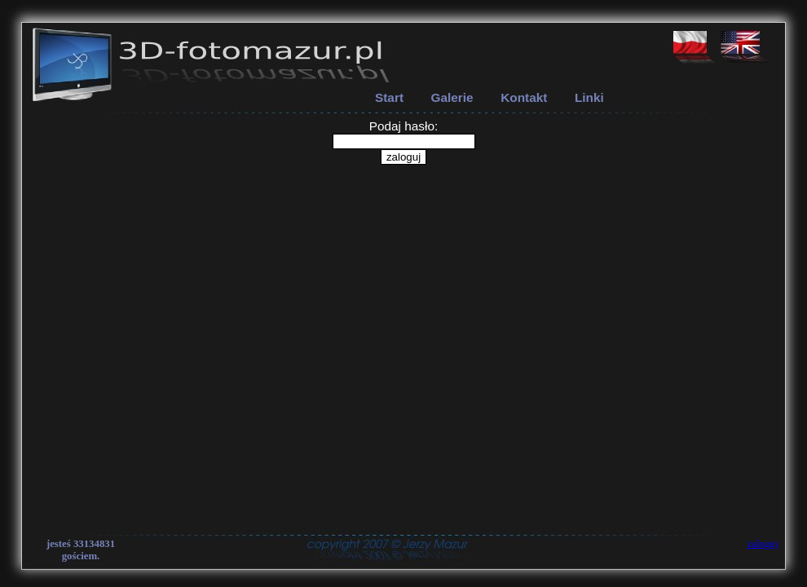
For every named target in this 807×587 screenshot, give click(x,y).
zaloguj (762, 543)
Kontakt (524, 97)
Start (389, 97)
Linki (589, 97)
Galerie (452, 97)
